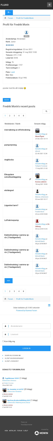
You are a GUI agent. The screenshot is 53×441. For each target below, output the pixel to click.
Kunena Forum (31, 310)
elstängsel (9, 190)
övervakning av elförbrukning (17, 130)
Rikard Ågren (39, 136)
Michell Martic (40, 241)
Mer (8, 280)
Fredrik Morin (39, 212)
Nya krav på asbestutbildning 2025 (18, 400)
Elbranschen (6, 380)
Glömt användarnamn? (14, 358)
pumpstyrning (10, 145)
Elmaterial (18, 391)
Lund (13, 72)
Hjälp (25, 431)
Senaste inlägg (40, 134)
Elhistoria (13, 380)
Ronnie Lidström (40, 182)
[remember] (3, 341)
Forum (19, 431)
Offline (27, 36)
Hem (6, 431)
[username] (29, 326)
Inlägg (6, 100)
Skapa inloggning (12, 355)
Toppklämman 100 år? (12, 378)
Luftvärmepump (11, 220)
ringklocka (9, 159)
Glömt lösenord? (12, 361)
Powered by (20, 310)
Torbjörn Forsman (41, 166)
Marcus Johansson (41, 197)
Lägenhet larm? (11, 205)
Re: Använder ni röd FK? (15, 389)
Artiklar (12, 431)
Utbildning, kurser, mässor (23, 402)
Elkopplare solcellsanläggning (12, 175)
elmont (37, 151)
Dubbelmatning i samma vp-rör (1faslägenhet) (16, 236)
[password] (29, 334)
